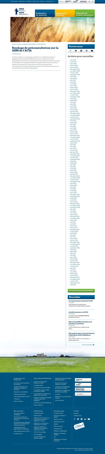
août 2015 (73, 249)
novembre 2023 (75, 115)
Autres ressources (18, 401)
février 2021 (73, 172)
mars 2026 (73, 63)
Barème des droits (58, 426)
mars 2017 (73, 225)
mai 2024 (73, 104)
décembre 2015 (74, 242)
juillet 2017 (73, 220)
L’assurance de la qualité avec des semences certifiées (62, 387)
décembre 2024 (75, 91)
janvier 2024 (74, 111)
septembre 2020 (75, 181)
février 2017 (73, 227)
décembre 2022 (75, 135)
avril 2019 (73, 200)
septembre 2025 (75, 74)
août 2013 (73, 284)
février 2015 (73, 259)
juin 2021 (73, 165)
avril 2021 (73, 168)
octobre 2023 (74, 117)
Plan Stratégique (38, 434)
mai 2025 (73, 82)
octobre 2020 (74, 179)
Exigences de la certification (21, 392)
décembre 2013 (74, 277)
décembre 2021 (74, 154)
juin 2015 (73, 253)
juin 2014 (73, 268)
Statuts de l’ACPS (58, 419)
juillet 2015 (73, 251)
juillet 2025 (73, 78)
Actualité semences (38, 413)
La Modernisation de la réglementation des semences (21, 428)
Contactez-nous (78, 415)
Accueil (14, 44)
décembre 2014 (75, 262)
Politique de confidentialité (60, 431)
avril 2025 (73, 84)
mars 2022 (73, 148)
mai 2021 (73, 167)
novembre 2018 (75, 205)
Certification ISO (58, 428)
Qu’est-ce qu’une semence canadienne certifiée (40, 382)
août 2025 (73, 76)
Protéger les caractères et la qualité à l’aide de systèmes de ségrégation (42, 399)
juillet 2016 (73, 233)
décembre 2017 (74, 216)
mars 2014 (73, 272)
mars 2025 (73, 85)
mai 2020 (73, 189)
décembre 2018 (74, 203)
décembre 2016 (75, 229)
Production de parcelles (20, 394)
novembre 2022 (75, 137)
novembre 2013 (75, 279)
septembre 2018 (75, 207)
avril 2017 (73, 224)
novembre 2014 (75, 264)
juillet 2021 (73, 163)
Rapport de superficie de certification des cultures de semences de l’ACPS (40, 428)
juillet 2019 (73, 198)
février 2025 (74, 87)
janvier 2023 (74, 133)
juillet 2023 (73, 122)
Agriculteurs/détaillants (42, 378)
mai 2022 (73, 146)
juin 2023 (73, 124)
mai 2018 (73, 211)
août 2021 (73, 161)
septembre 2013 (75, 283)
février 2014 (74, 273)
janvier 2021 (74, 174)
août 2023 (73, 120)
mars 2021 (73, 170)
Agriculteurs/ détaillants (61, 14)
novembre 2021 (75, 155)
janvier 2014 (74, 275)
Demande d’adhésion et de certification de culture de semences (20, 388)
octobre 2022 (74, 139)
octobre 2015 (74, 246)
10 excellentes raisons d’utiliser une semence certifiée (41, 390)
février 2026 (74, 65)
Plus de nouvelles (87, 344)
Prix (55, 437)
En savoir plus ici (32, 68)
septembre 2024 (75, 96)
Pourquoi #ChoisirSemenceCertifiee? (81, 290)
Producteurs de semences (41, 14)
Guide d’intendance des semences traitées (40, 437)
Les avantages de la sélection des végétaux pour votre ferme (42, 394)
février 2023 (74, 131)
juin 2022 (73, 144)
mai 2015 (73, 255)
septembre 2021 (75, 159)
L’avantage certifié (38, 385)
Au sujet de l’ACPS (58, 413)
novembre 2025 (75, 71)
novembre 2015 (75, 244)
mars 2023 (73, 130)
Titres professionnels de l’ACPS (22, 396)
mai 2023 (73, 126)
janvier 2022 (74, 152)
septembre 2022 (75, 141)
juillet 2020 (73, 185)
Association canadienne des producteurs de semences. (72, 448)
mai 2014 (73, 270)
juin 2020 (73, 187)
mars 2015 (73, 257)
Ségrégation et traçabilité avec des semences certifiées (62, 391)
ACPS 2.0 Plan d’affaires (40, 432)
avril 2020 (73, 190)
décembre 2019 (75, 194)
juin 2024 (73, 102)
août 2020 (73, 183)
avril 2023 (73, 128)
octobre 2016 (74, 231)
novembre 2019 (75, 196)
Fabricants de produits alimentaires (85, 14)
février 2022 (74, 150)
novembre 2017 (75, 218)
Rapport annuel (37, 415)
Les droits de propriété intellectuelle (42, 402)
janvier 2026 (74, 67)
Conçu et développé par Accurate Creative (84, 450)
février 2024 (74, 109)
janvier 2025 (74, 89)
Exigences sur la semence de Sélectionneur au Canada (41, 423)
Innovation (57, 394)
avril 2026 (73, 61)
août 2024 (73, 98)
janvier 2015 (74, 260)
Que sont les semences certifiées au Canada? (61, 383)
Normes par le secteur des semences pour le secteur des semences (21, 418)
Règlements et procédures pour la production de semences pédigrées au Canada (41, 419)
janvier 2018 (74, 214)
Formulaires (17, 399)
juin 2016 (73, 235)
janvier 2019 (74, 202)
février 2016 (74, 238)
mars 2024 (73, 108)
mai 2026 (73, 60)
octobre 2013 (74, 281)
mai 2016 (73, 237)
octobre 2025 (74, 73)
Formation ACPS (18, 433)
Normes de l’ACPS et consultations (19, 414)
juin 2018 (73, 209)
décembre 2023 (75, 113)
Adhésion (56, 424)
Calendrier (76, 411)
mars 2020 (73, 192)
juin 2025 (73, 80)
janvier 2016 (74, 240)
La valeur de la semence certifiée (42, 387)
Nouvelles (19, 44)
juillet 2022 (73, 143)
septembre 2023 (75, 119)
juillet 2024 (73, 100)
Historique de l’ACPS (59, 421)
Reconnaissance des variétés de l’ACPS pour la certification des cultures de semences (22, 424)
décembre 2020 (75, 176)
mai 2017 (73, 222)
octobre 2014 (74, 266)
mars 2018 (73, 213)
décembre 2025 (75, 69)
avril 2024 (73, 106)
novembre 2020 (75, 178)
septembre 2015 (75, 248)
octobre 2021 (74, 157)
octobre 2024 (74, 95)
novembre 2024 (75, 93)
